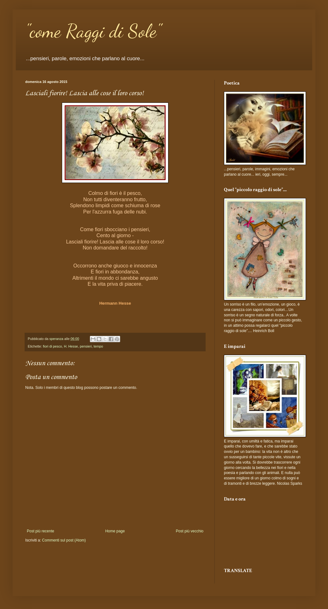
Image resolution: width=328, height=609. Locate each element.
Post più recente (40, 531)
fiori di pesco (52, 346)
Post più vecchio (189, 531)
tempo (98, 346)
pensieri (86, 346)
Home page (115, 531)
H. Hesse (71, 346)
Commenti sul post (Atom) (64, 540)
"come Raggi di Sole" (93, 31)
